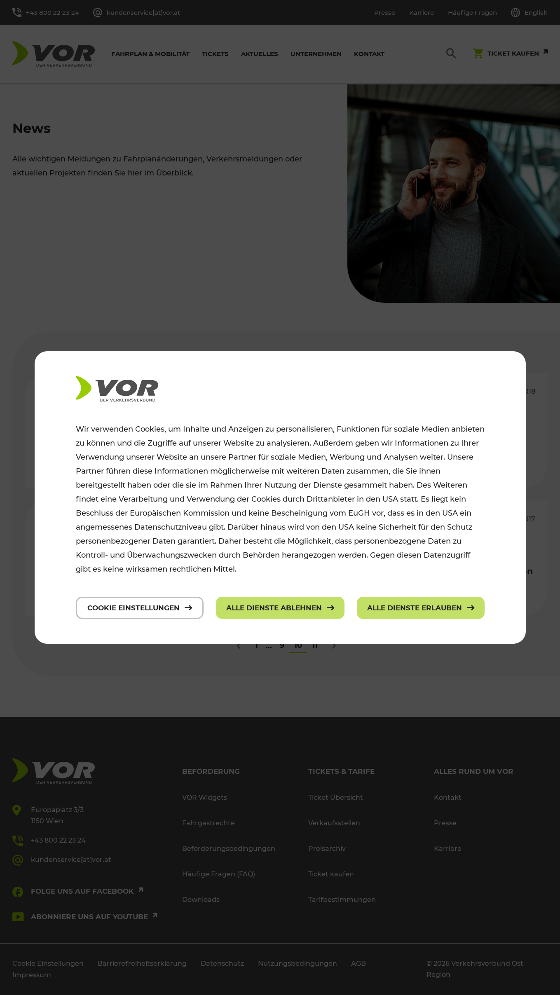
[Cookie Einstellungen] (140, 608)
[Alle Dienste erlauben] (421, 608)
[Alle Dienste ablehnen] (280, 608)
